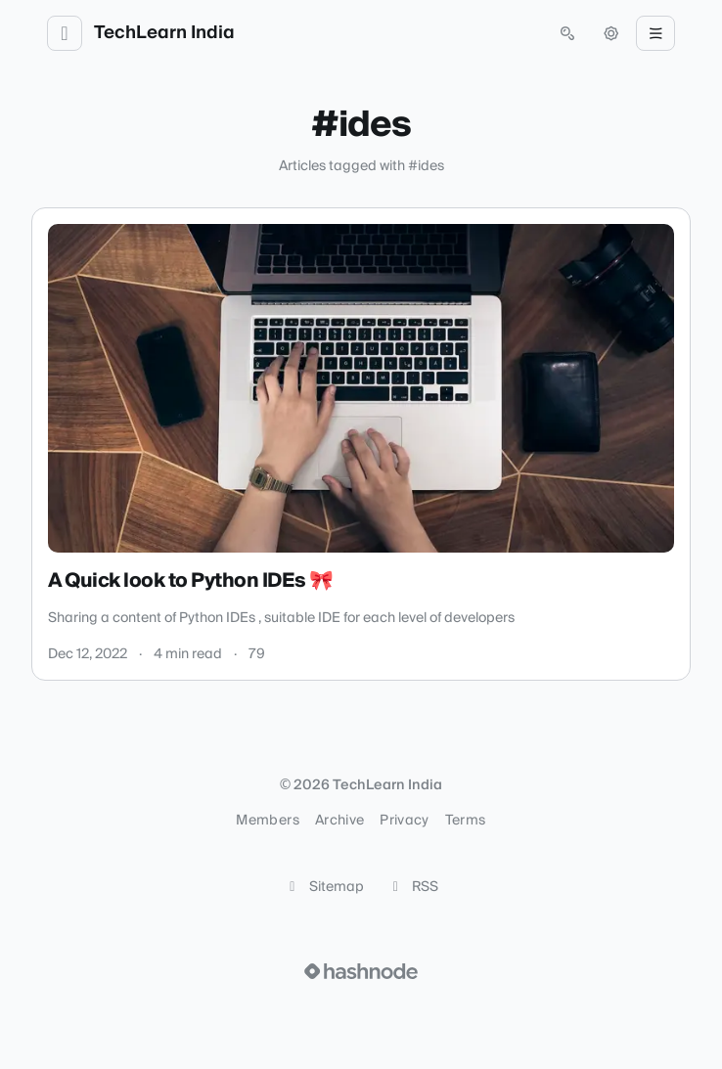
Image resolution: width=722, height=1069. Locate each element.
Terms (465, 820)
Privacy (404, 820)
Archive (339, 820)
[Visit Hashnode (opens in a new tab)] (361, 971)
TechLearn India (164, 33)
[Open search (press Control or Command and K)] (567, 33)
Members (267, 820)
